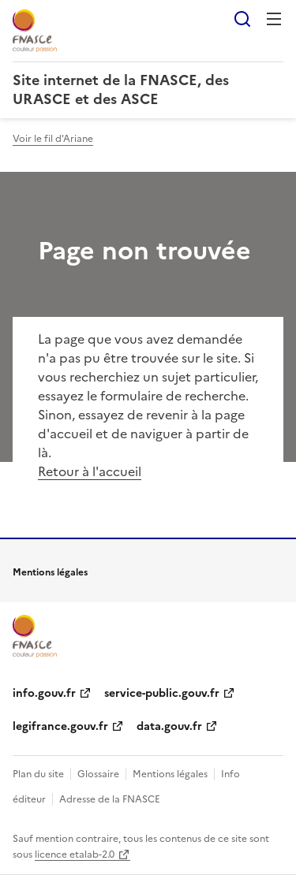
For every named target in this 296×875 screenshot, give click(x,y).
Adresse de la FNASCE (109, 799)
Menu (274, 19)
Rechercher (242, 19)
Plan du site (38, 774)
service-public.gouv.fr (161, 693)
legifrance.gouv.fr (60, 726)
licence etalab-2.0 (74, 854)
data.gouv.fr (169, 726)
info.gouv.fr (44, 693)
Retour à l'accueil (89, 471)
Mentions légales (170, 774)
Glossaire (98, 774)
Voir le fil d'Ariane (53, 139)
